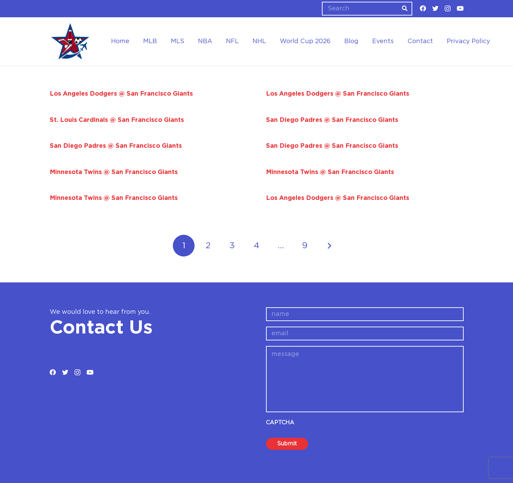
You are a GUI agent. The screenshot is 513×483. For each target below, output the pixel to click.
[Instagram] (448, 8)
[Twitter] (435, 8)
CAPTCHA (280, 422)
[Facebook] (423, 8)
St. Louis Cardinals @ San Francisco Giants (117, 120)
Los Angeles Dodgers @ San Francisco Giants (121, 94)
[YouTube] (460, 8)
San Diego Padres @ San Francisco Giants (332, 120)
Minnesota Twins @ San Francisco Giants (114, 172)
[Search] (367, 9)
